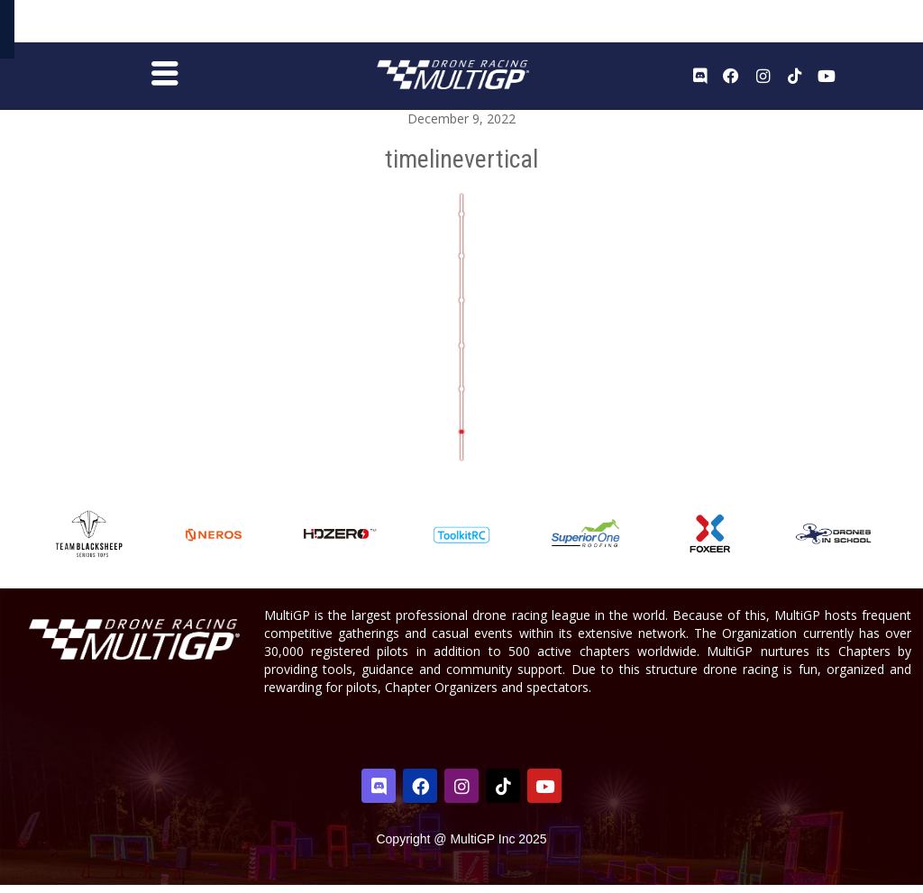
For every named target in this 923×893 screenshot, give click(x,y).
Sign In (867, 26)
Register (814, 25)
